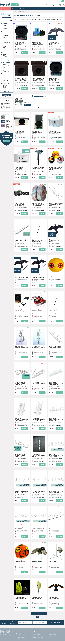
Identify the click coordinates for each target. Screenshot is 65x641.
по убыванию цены (33, 19)
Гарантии (36, 1)
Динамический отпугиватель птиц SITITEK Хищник (54, 598)
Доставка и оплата (53, 633)
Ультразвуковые (59, 8)
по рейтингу (47, 19)
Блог (50, 1)
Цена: (2, 13)
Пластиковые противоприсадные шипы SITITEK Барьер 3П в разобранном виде (38, 419)
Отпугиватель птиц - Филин (37, 562)
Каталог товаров (52, 634)
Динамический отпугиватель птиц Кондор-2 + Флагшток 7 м (38, 276)
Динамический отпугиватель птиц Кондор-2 (54, 240)
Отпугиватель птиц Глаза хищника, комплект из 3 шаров (55, 168)
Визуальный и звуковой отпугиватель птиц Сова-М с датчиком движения (30, 99)
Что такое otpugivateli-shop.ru (39, 633)
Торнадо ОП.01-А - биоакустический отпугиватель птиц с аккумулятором (37, 43)
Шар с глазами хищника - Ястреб (21, 562)
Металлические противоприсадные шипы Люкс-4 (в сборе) (21, 527)
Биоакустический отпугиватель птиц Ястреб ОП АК (54, 79)
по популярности (41, 19)
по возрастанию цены (24, 19)
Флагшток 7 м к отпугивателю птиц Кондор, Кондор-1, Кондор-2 (54, 312)
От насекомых (37, 8)
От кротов (28, 8)
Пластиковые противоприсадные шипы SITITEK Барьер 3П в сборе (21, 419)
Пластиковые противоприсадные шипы (38, 383)
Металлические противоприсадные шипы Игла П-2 (21, 347)
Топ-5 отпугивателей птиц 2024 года (9, 117)
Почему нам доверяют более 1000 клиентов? (6, 108)
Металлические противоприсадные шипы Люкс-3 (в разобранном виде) (56, 491)
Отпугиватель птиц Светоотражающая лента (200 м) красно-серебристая (38, 312)
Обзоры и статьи (6, 114)
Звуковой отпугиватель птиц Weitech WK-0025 (38, 168)
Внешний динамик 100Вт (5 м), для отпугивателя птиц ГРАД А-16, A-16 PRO (38, 79)
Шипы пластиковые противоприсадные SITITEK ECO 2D (20, 455)
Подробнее (27, 104)
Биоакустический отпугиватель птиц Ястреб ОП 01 (20, 43)
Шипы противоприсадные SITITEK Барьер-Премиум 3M (21, 240)
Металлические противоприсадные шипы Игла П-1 (38, 347)
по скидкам (59, 19)
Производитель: (5, 42)
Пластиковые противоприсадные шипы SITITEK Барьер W (56, 419)
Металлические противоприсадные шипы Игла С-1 (56, 527)
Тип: (2, 52)
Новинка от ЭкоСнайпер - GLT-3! (5, 104)
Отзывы (61, 1)
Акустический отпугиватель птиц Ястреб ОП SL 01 (37, 132)
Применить (6, 95)
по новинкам (53, 19)
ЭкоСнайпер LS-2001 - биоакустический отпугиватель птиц (20, 204)
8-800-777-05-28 (52, 5)
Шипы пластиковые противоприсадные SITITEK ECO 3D (20, 383)
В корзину (24, 52)
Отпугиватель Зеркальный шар (53, 562)
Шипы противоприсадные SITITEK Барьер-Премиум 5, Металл (56, 347)
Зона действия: (5, 83)
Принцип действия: (6, 73)
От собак (51, 8)
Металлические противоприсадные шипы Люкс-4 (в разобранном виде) (38, 527)
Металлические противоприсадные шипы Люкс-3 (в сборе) (38, 491)
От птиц (44, 8)
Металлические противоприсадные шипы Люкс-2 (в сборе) (56, 455)
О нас (31, 1)
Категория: (4, 23)
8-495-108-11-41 (52, 3)
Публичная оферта (36, 636)
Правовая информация (37, 637)
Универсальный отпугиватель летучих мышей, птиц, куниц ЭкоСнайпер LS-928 (55, 132)
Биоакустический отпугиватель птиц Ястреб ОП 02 (20, 132)
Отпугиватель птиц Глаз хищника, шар (55, 275)
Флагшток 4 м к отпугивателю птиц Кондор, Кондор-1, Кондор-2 (37, 240)
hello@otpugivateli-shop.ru (23, 633)
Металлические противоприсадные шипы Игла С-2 (38, 455)
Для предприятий (5, 8)
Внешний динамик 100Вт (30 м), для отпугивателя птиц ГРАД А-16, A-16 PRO (21, 79)
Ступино (3, 1)
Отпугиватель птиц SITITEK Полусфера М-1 (37, 598)
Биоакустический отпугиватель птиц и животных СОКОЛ (20, 598)
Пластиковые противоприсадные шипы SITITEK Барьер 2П (56, 383)
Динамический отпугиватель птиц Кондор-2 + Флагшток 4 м (21, 276)
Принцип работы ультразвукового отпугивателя (9, 126)
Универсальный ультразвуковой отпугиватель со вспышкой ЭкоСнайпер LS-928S (21, 168)
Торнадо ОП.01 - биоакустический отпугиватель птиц (20, 312)
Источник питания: (6, 62)
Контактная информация (38, 634)
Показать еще (39, 613)
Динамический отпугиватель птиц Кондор (54, 43)
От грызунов (15, 8)
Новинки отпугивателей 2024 (9, 121)
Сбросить (6, 96)
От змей (22, 8)
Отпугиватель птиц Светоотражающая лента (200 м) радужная (38, 204)
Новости (6, 100)
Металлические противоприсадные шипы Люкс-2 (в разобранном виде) (21, 491)
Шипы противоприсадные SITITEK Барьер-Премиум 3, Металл (56, 204)
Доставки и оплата (43, 1)
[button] (38, 107)
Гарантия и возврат (53, 636)
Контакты (54, 1)
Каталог (15, 4)
